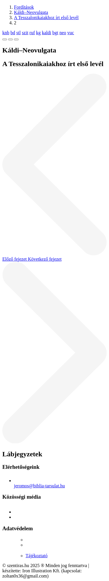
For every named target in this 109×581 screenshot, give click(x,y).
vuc (70, 32)
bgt (55, 32)
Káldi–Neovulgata (31, 12)
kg (38, 32)
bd (12, 32)
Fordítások (24, 7)
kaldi (46, 32)
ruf (32, 32)
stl (18, 32)
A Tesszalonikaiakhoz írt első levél (46, 17)
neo (62, 32)
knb (5, 32)
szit (25, 32)
